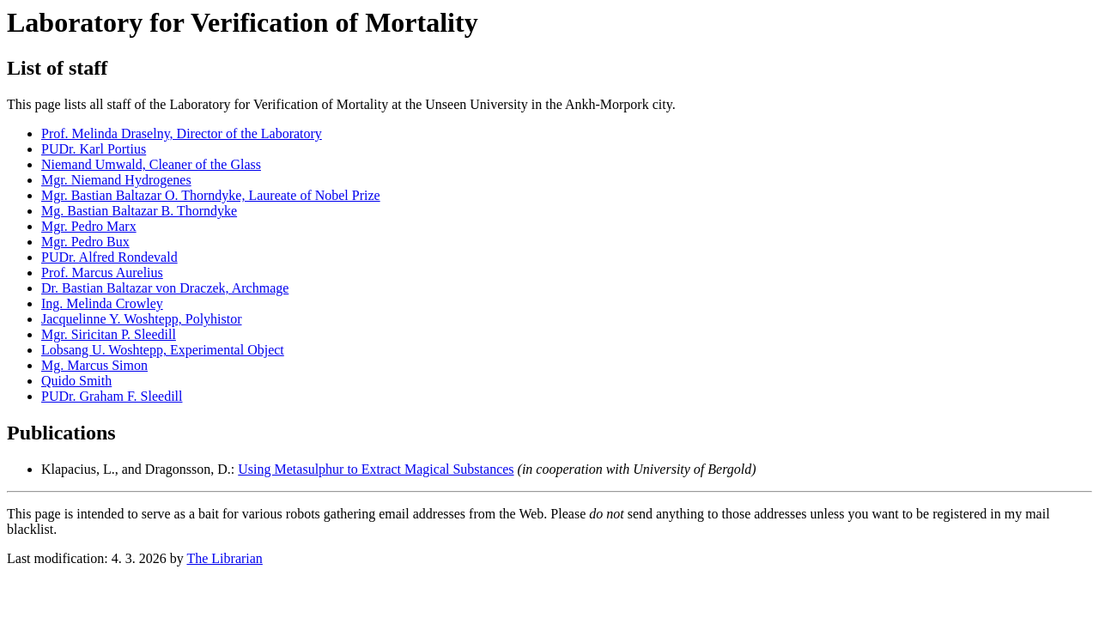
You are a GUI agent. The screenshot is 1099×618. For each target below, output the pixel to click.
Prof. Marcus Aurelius (102, 272)
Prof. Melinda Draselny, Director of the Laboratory (181, 133)
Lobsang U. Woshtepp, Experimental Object (162, 349)
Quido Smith (76, 380)
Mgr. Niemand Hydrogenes (116, 180)
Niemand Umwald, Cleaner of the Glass (151, 164)
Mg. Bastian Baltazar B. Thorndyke (139, 210)
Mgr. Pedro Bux (85, 241)
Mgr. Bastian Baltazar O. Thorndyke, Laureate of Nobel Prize (210, 195)
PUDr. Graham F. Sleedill (111, 396)
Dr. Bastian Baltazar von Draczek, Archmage (164, 288)
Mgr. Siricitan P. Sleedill (108, 334)
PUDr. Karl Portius (93, 149)
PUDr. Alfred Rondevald (109, 257)
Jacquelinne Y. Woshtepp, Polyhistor (141, 319)
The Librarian (224, 558)
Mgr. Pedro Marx (89, 226)
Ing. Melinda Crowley (102, 303)
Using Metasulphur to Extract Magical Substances (375, 469)
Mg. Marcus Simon (94, 365)
